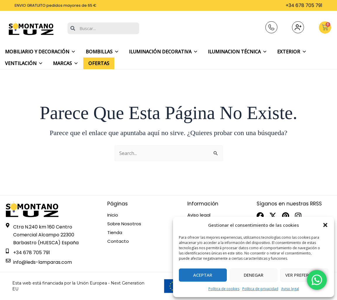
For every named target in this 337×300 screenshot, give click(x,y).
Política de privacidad (260, 288)
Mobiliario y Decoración (40, 51)
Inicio (112, 215)
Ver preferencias (304, 275)
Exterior (292, 51)
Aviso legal (290, 288)
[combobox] (103, 28)
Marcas (65, 63)
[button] (325, 225)
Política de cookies (223, 288)
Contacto (118, 241)
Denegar (253, 275)
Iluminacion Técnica (237, 51)
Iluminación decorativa (163, 51)
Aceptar (202, 275)
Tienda (114, 233)
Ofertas (98, 63)
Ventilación (24, 63)
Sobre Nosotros (124, 224)
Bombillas (102, 51)
